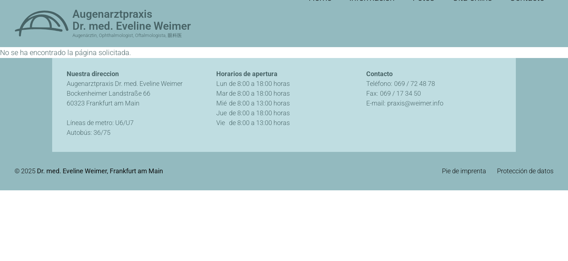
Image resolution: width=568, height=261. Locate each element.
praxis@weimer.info (415, 103)
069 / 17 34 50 (400, 93)
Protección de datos (525, 171)
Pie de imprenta (464, 171)
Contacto (533, 7)
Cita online (492, 7)
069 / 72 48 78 (414, 83)
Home (376, 7)
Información (416, 7)
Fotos (455, 7)
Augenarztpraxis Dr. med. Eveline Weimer (131, 20)
